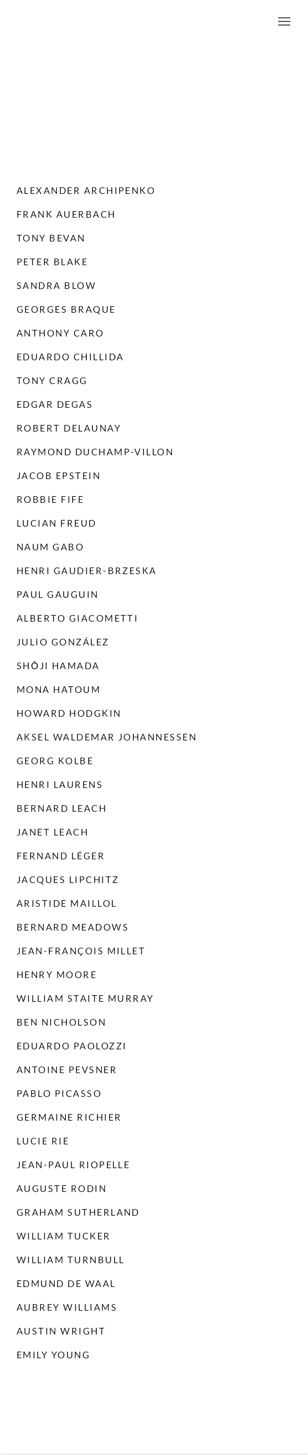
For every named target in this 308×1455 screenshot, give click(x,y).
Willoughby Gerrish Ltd (154, 22)
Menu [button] (283, 22)
